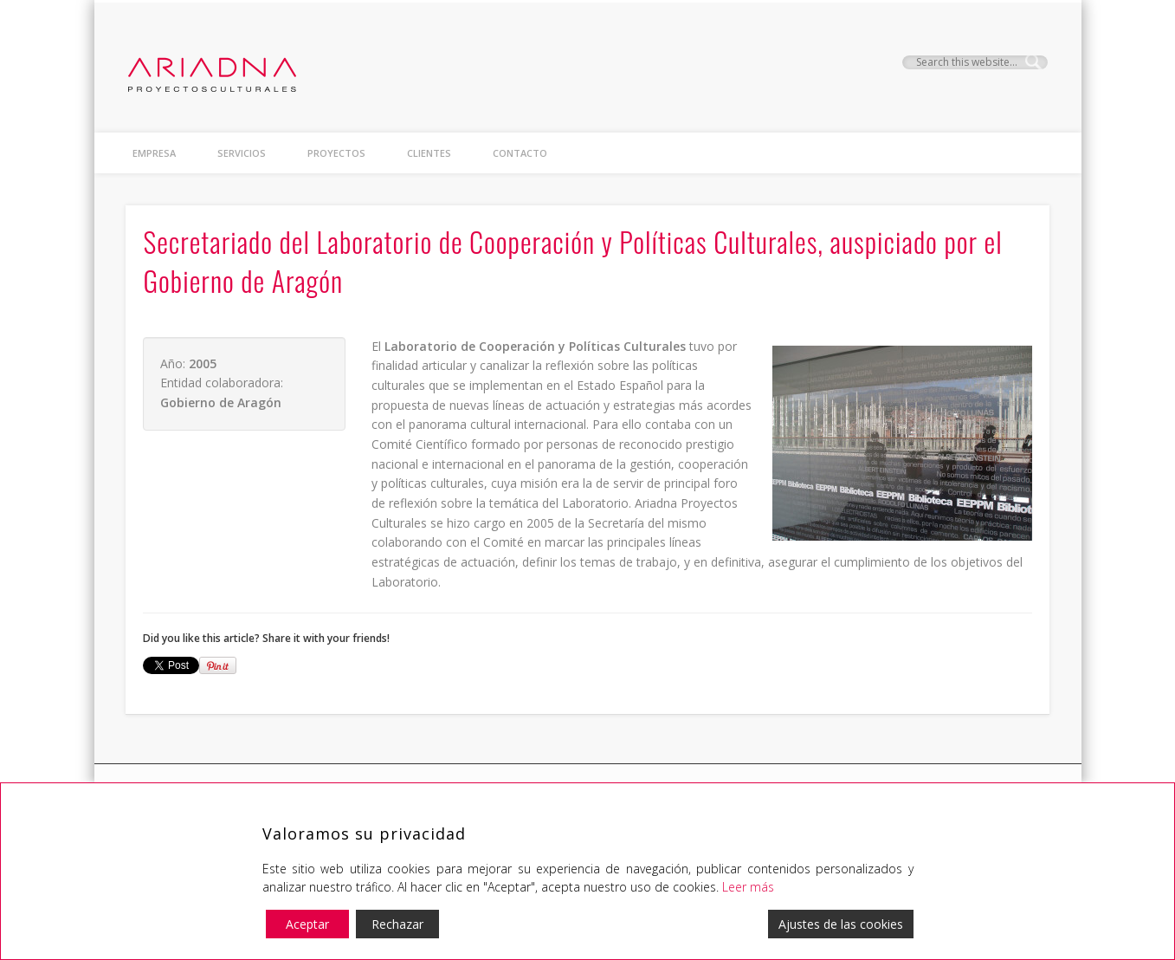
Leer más (748, 887)
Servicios (241, 152)
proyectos (336, 152)
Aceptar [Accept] (307, 924)
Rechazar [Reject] (397, 924)
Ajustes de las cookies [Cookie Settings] (840, 924)
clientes (429, 152)
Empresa (154, 152)
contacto (520, 152)
